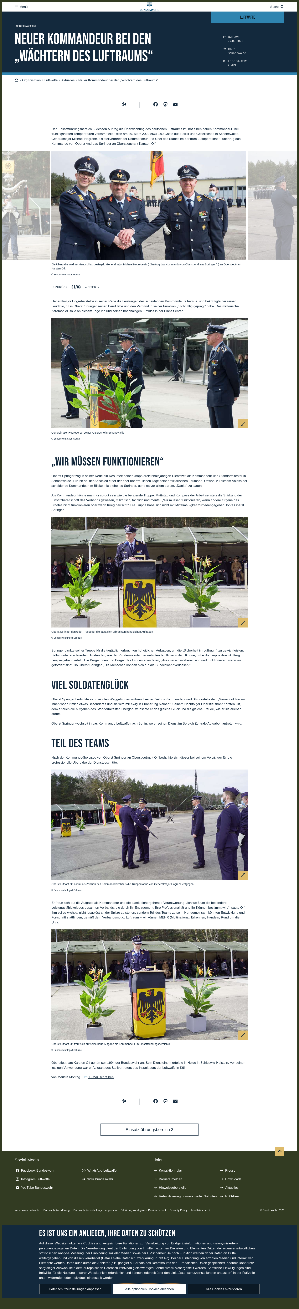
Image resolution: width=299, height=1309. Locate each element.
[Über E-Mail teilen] (175, 119)
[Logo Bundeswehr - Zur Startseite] (150, 14)
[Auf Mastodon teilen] (165, 119)
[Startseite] (16, 96)
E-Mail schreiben (101, 1092)
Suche (277, 14)
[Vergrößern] (243, 439)
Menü (21, 14)
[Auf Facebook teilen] (155, 119)
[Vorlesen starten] (123, 119)
